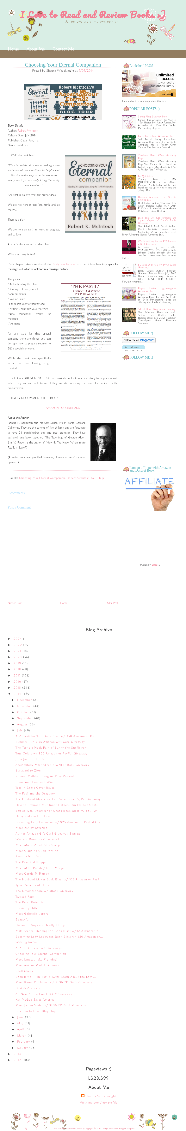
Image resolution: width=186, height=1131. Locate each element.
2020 (18, 657)
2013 (18, 1054)
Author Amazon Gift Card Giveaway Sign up (48, 834)
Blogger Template (126, 1128)
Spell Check (24, 971)
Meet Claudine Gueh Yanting (37, 851)
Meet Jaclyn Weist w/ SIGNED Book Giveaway (51, 1006)
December (25, 700)
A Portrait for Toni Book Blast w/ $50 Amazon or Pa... (56, 736)
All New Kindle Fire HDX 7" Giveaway (44, 994)
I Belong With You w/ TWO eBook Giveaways (157, 266)
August (22, 725)
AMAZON (52, 408)
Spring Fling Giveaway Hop (152, 116)
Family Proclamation (64, 264)
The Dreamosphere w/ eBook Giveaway (44, 891)
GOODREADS (70, 408)
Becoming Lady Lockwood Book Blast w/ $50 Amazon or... (59, 937)
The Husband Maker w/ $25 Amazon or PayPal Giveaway (58, 799)
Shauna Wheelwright (100, 1096)
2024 (18, 639)
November (25, 706)
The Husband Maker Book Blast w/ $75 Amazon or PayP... (59, 880)
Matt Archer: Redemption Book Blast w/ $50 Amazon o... (59, 931)
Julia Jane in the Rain (31, 759)
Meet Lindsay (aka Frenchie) (37, 960)
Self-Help (97, 478)
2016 (18, 682)
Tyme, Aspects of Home (33, 885)
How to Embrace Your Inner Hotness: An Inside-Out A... (57, 805)
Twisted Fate (25, 897)
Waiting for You (27, 942)
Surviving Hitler (27, 908)
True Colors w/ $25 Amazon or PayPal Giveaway (51, 754)
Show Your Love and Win (34, 782)
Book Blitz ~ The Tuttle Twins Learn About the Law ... (56, 977)
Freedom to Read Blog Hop (36, 1011)
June (21, 1017)
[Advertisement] (149, 537)
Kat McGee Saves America (35, 1000)
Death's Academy (28, 988)
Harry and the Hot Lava (33, 816)
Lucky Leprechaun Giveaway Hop (155, 136)
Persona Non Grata (30, 857)
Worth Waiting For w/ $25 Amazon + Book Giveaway (157, 243)
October (23, 712)
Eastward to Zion (28, 771)
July (20, 731)
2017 (18, 676)
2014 (18, 694)
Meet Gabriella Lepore (32, 914)
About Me (36, 49)
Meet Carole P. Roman (32, 874)
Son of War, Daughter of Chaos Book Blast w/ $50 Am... (58, 811)
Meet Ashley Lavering (31, 828)
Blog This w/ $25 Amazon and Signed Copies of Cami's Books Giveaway (157, 220)
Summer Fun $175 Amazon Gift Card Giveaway (50, 742)
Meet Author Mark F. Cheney (37, 965)
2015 (18, 688)
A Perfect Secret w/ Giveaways (39, 948)
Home (13, 49)
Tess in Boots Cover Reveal (36, 788)
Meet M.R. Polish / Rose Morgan (41, 868)
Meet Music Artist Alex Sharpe (38, 845)
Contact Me (63, 49)
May (21, 1024)
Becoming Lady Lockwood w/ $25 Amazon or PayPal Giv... (59, 822)
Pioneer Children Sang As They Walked (45, 776)
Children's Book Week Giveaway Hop (157, 157)
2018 (18, 669)
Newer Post (15, 603)
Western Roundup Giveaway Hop (40, 840)
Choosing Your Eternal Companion (42, 478)
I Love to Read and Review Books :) (93, 14)
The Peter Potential (30, 902)
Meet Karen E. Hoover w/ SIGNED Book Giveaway (54, 983)
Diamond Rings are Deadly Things (41, 925)
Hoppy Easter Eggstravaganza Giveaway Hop (157, 290)
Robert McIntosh (28, 131)
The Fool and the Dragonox (36, 794)
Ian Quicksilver (146, 176)
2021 (18, 651)
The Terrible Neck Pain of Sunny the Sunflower (51, 748)
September (25, 718)
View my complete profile (99, 1103)
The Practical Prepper (32, 862)
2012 (18, 1060)
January (23, 1048)
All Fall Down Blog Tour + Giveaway (157, 309)
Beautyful (23, 920)
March (22, 1036)
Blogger (155, 565)
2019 (18, 663)
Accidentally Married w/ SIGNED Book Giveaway (52, 765)
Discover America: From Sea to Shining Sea (157, 198)
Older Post (111, 603)
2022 (18, 645)
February (24, 1042)
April (21, 1030)
